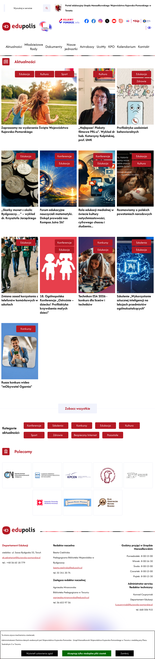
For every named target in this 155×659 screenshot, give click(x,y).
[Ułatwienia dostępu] (149, 28)
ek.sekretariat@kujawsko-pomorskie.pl (21, 557)
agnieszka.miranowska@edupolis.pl (71, 597)
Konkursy (103, 243)
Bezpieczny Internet (85, 435)
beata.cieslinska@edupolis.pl (67, 567)
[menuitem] (13, 47)
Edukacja (24, 74)
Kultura (44, 74)
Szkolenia (141, 243)
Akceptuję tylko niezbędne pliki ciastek (86, 653)
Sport (64, 74)
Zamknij (125, 653)
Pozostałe (112, 435)
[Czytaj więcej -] (39, 102)
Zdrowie (141, 81)
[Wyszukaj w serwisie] (24, 8)
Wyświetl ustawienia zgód (39, 653)
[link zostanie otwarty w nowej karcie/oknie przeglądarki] (69, 21)
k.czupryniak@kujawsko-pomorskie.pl (134, 604)
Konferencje (64, 156)
